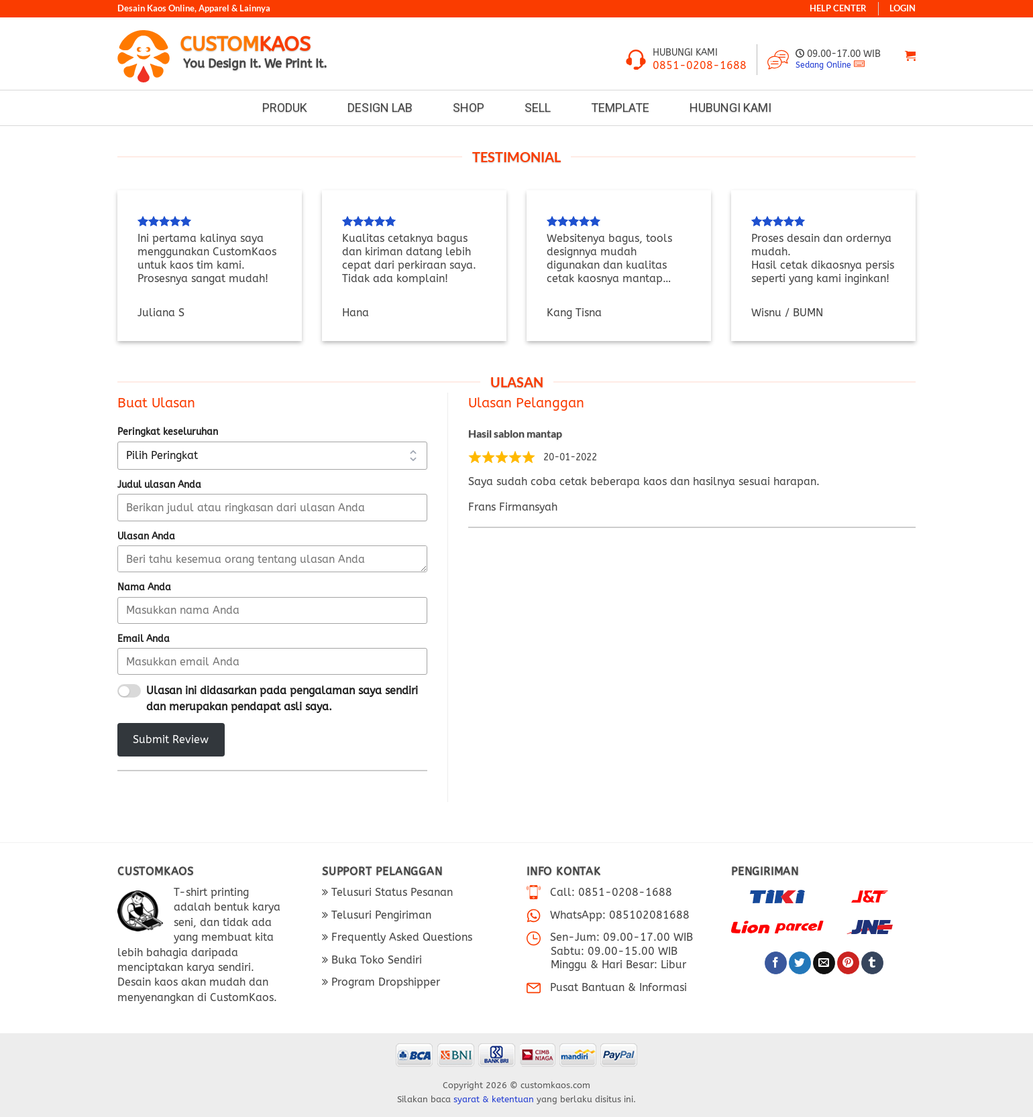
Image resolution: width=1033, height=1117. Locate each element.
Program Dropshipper (384, 982)
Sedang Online (823, 65)
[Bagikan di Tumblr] (872, 962)
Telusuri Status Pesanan (390, 892)
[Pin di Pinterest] (848, 962)
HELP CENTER (838, 8)
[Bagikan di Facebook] (776, 962)
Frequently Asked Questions (400, 937)
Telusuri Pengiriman (379, 915)
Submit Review (171, 739)
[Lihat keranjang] (910, 56)
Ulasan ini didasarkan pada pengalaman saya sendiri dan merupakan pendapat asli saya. (282, 698)
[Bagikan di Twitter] (800, 962)
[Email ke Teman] (824, 962)
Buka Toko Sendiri (375, 960)
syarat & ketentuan (493, 1099)
